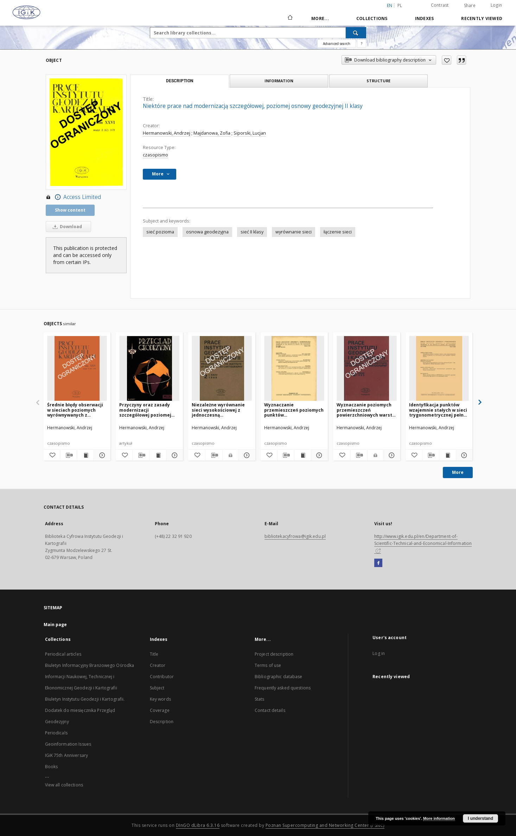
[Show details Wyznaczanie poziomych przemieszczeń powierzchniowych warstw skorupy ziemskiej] (390, 455)
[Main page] (290, 18)
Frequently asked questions (283, 688)
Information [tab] (279, 80)
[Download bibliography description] (68, 455)
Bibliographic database (278, 677)
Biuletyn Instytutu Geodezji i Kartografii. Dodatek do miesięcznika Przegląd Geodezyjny (85, 710)
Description (161, 722)
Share (470, 5)
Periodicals (56, 733)
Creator (158, 665)
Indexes (424, 18)
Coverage (160, 710)
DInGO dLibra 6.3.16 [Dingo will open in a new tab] (198, 825)
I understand (480, 818)
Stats (260, 699)
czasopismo (155, 155)
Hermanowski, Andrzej (166, 133)
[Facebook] (378, 563)
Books (51, 767)
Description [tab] (179, 80)
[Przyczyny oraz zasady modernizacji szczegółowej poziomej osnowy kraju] (149, 368)
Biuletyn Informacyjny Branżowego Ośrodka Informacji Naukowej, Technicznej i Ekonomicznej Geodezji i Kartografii (89, 676)
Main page (55, 625)
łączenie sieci (338, 232)
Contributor (162, 677)
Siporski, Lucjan (250, 133)
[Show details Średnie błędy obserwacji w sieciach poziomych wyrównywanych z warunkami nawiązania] (101, 455)
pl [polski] (399, 5)
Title (154, 654)
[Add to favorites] (446, 60)
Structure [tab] (378, 80)
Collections (372, 18)
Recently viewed (481, 18)
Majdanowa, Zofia (211, 133)
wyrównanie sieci (293, 232)
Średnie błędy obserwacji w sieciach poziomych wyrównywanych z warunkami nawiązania (75, 410)
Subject (157, 688)
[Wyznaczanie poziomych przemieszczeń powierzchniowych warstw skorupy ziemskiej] (366, 368)
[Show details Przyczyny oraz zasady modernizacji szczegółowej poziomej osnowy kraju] (173, 455)
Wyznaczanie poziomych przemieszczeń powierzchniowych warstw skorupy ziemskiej (366, 410)
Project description (274, 654)
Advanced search (336, 43)
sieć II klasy (252, 232)
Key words (160, 699)
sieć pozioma (160, 232)
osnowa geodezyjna (207, 232)
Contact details (270, 710)
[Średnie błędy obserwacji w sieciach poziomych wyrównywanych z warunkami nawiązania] (77, 368)
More (458, 472)
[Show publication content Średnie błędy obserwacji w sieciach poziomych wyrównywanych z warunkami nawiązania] (85, 455)
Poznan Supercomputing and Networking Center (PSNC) (325, 825)
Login (496, 5)
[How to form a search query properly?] (361, 43)
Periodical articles (63, 654)
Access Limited (73, 197)
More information (439, 818)
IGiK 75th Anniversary (66, 755)
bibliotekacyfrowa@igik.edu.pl (295, 536)
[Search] (356, 32)
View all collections (64, 785)
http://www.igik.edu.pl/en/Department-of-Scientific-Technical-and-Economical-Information (423, 543)
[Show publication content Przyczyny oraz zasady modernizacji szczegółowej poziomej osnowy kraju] (157, 455)
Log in (378, 653)
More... (320, 18)
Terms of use (268, 665)
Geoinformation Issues (68, 744)
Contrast (440, 5)
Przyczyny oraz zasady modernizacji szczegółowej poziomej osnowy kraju (145, 410)
